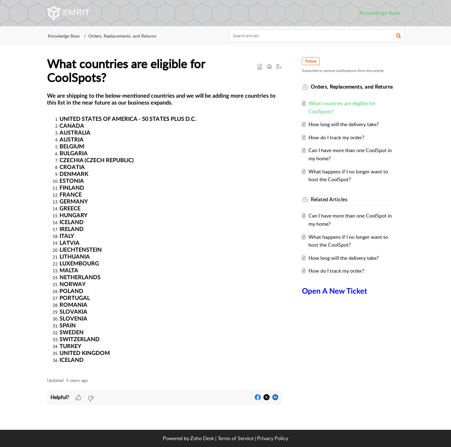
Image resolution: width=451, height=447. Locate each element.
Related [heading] (329, 199)
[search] (317, 36)
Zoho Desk (202, 438)
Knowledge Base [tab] (380, 12)
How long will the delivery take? (343, 124)
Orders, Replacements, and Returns (122, 36)
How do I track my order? (336, 137)
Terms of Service (236, 438)
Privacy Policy (272, 438)
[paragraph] (164, 232)
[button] (398, 35)
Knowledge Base (64, 36)
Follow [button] (310, 61)
